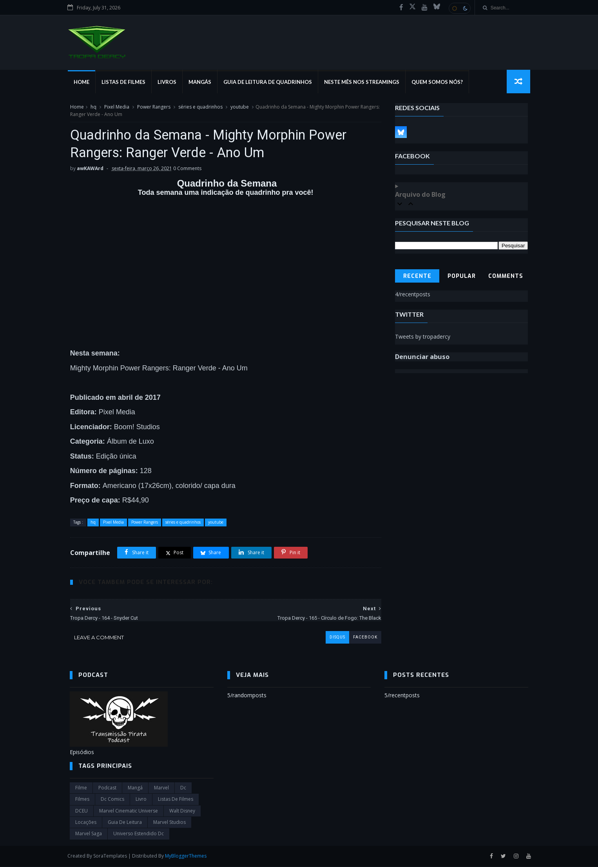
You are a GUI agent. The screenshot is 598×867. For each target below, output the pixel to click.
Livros (168, 82)
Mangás (201, 82)
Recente (417, 276)
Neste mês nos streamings (363, 82)
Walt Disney (182, 811)
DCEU (81, 811)
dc (183, 788)
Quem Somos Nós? (439, 82)
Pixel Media (116, 107)
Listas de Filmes (125, 82)
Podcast (107, 788)
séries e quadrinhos (200, 107)
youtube (239, 107)
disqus (331, 638)
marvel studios (169, 823)
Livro (141, 800)
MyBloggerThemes (188, 856)
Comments (506, 276)
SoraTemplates (112, 856)
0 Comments (187, 169)
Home (83, 82)
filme (81, 788)
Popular (462, 276)
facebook (359, 638)
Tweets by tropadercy (423, 337)
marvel (161, 788)
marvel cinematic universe (128, 811)
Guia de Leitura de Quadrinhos (269, 82)
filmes (82, 800)
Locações (85, 823)
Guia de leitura (125, 823)
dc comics (112, 800)
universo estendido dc (138, 834)
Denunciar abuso (422, 357)
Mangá (135, 788)
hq (93, 107)
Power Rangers (153, 107)
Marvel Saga (88, 834)
